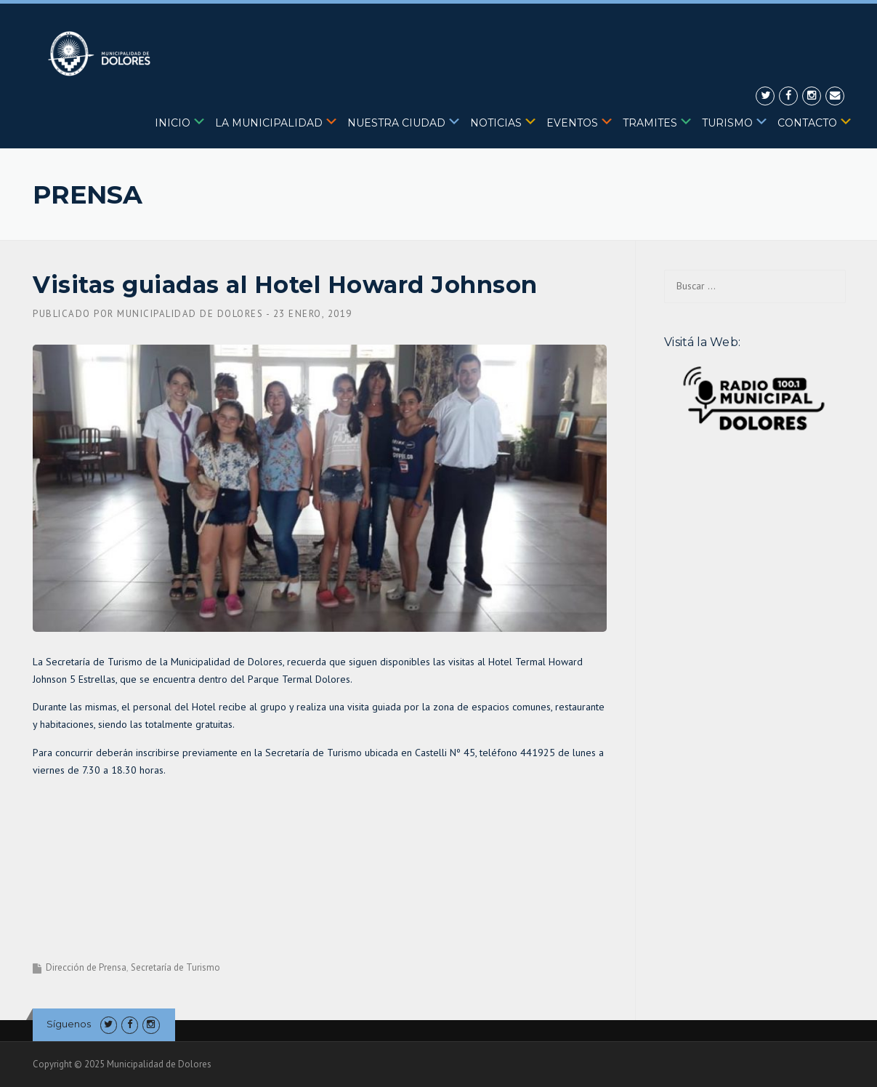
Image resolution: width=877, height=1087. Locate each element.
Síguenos (69, 1024)
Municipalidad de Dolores (190, 314)
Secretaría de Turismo (175, 967)
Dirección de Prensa (86, 967)
